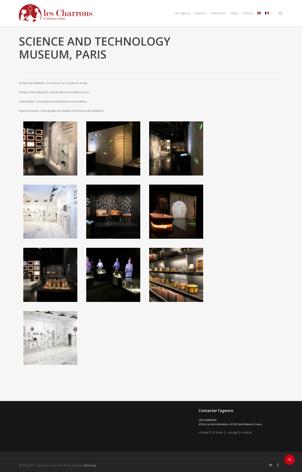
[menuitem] (259, 13)
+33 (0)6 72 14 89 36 (239, 432)
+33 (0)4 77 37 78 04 (210, 432)
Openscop (90, 465)
